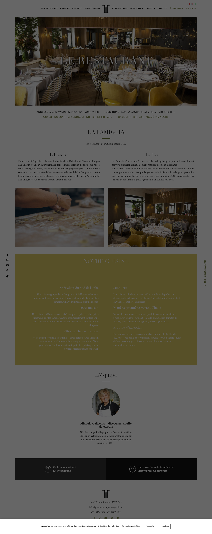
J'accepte (150, 526)
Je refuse (165, 526)
